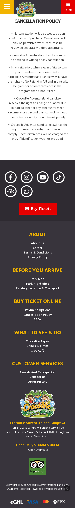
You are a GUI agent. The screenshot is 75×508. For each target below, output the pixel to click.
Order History (37, 381)
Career (37, 248)
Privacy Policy (38, 257)
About (37, 234)
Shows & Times (37, 345)
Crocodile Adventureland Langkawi (47, 484)
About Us (37, 243)
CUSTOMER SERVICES (37, 363)
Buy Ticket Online (37, 301)
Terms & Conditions (37, 252)
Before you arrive (38, 270)
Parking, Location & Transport (37, 288)
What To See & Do (37, 332)
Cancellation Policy (37, 314)
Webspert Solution (56, 488)
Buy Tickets (38, 208)
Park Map (37, 279)
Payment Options (37, 310)
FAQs (37, 319)
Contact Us (37, 376)
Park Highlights (37, 283)
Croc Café (37, 350)
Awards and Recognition (37, 372)
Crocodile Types (37, 341)
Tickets (68, 7)
